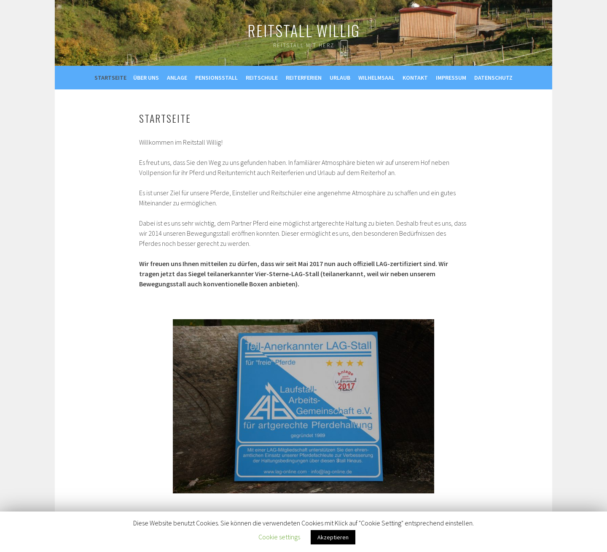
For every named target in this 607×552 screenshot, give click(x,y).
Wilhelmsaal (376, 77)
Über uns (146, 77)
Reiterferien (304, 77)
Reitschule (262, 77)
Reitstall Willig (303, 30)
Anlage (177, 77)
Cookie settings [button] (279, 537)
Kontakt (415, 77)
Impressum (451, 77)
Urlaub (340, 77)
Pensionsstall (216, 77)
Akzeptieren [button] (333, 537)
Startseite (110, 77)
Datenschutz (493, 77)
